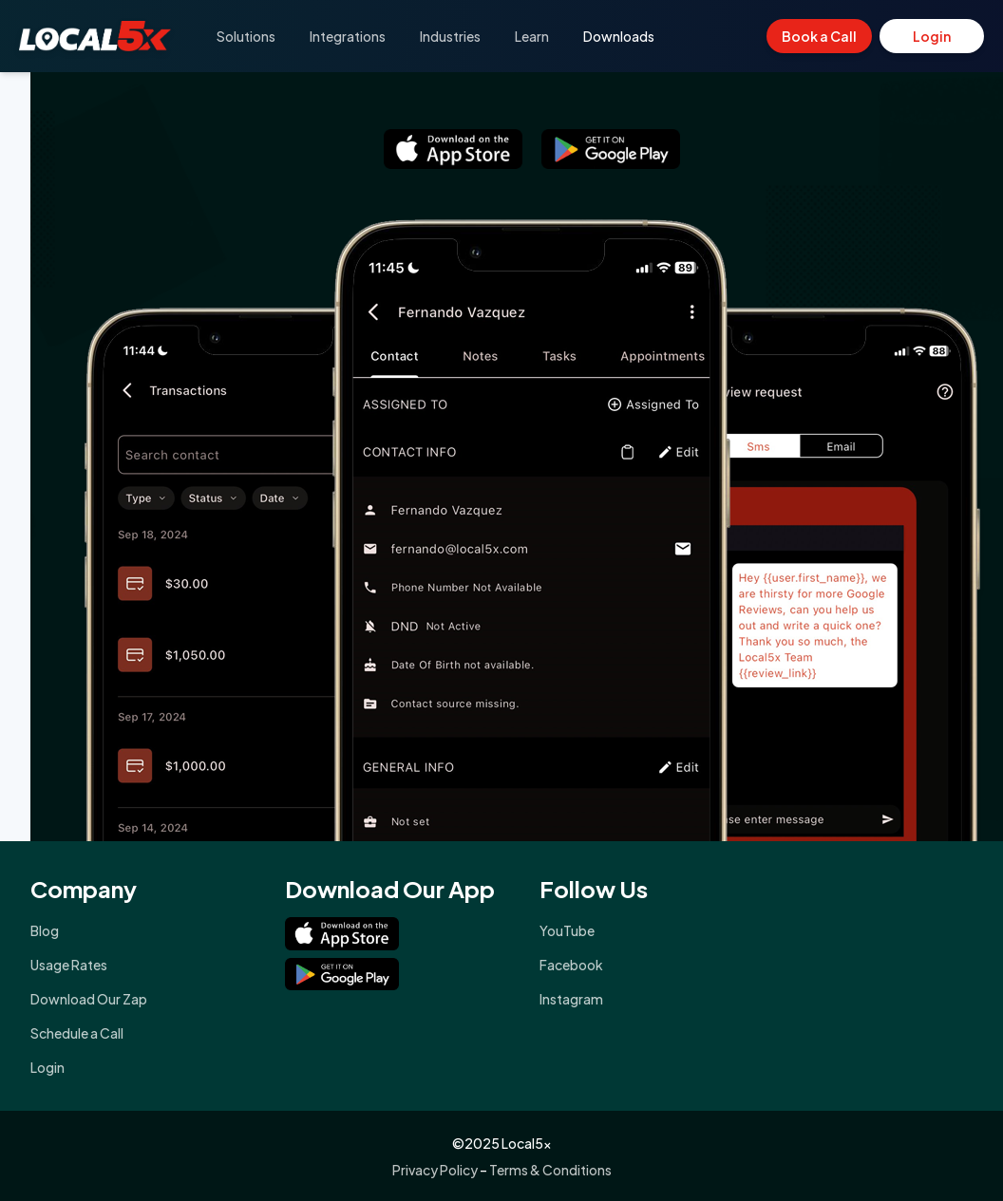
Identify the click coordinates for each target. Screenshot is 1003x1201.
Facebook (571, 964)
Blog (44, 930)
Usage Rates (68, 964)
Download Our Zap (88, 998)
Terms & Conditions (550, 1169)
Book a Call (819, 36)
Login (932, 36)
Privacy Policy (435, 1169)
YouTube (567, 930)
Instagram (571, 998)
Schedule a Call (76, 1032)
